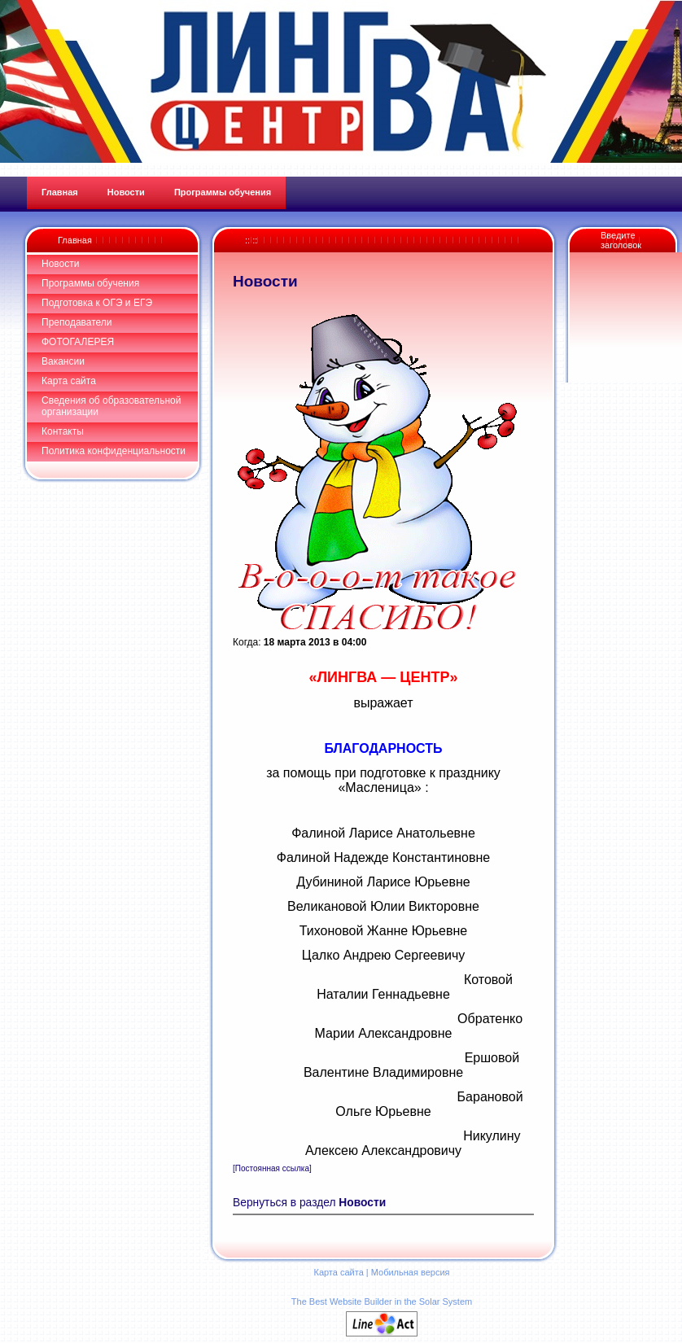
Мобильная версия (410, 1272)
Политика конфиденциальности (114, 451)
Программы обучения (90, 283)
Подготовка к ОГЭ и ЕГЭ (97, 302)
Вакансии (63, 361)
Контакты (63, 431)
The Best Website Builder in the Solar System (381, 1301)
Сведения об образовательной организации (111, 406)
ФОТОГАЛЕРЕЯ (78, 342)
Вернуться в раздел (309, 1202)
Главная (75, 240)
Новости (60, 263)
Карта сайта (69, 381)
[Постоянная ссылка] (272, 1168)
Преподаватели (77, 322)
